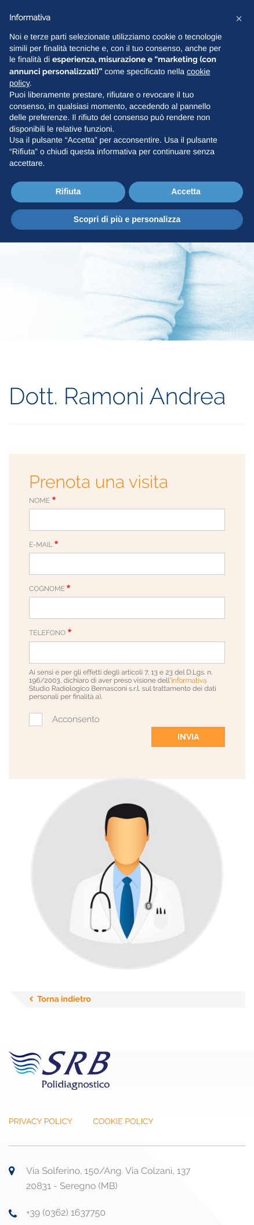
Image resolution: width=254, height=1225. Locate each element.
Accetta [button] (186, 191)
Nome (39, 500)
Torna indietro (64, 999)
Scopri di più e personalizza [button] (127, 219)
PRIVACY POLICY (40, 1121)
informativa (188, 680)
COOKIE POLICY (123, 1121)
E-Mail (41, 545)
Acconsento (76, 719)
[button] (239, 18)
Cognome (47, 589)
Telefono (47, 633)
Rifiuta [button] (68, 191)
